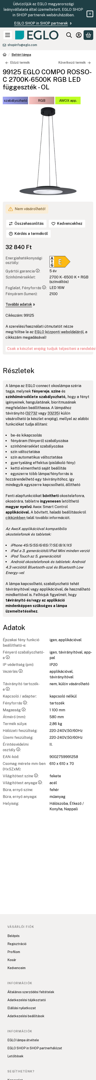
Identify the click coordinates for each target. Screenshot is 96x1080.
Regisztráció (16, 944)
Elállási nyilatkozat (21, 1008)
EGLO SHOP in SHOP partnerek (43, 23)
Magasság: (14, 710)
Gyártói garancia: (23, 271)
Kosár (11, 960)
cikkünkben (16, 518)
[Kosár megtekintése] (88, 35)
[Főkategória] (4, 55)
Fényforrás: (15, 703)
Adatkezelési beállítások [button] (25, 1016)
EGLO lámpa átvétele (23, 1040)
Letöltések (15, 1056)
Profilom (13, 952)
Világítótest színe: (20, 776)
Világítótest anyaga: (22, 783)
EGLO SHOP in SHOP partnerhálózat (34, 1048)
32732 (31, 413)
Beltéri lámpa (21, 55)
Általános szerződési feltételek (30, 992)
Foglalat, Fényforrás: (26, 288)
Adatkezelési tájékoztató (26, 1000)
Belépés (13, 936)
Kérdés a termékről (28, 233)
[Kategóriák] (7, 35)
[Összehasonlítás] (26, 223)
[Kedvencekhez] (67, 223)
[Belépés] (79, 35)
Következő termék (74, 62)
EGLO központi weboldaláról (59, 332)
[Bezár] (90, 14)
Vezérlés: (13, 671)
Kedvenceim (16, 968)
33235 (53, 413)
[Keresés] (69, 35)
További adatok (20, 304)
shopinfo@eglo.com (22, 45)
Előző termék (17, 62)
